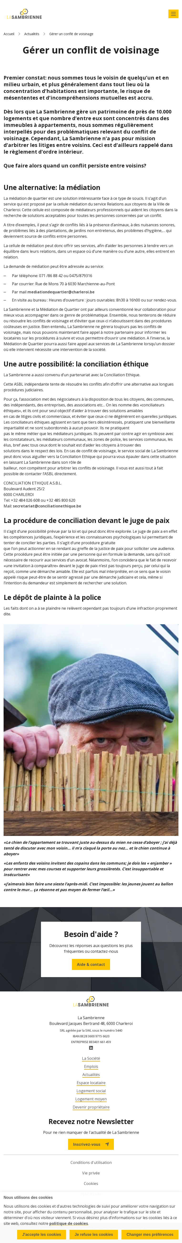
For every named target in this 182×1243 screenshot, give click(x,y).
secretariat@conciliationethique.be (47, 506)
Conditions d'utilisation (91, 1162)
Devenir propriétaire (91, 1107)
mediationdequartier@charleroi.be (61, 292)
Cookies (91, 1183)
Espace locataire (91, 1082)
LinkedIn (91, 1048)
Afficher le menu (173, 14)
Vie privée (91, 1173)
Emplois (91, 1066)
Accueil (9, 34)
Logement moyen (91, 1099)
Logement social (91, 1090)
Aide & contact (91, 964)
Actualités (31, 34)
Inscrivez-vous (91, 1144)
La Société (91, 1058)
